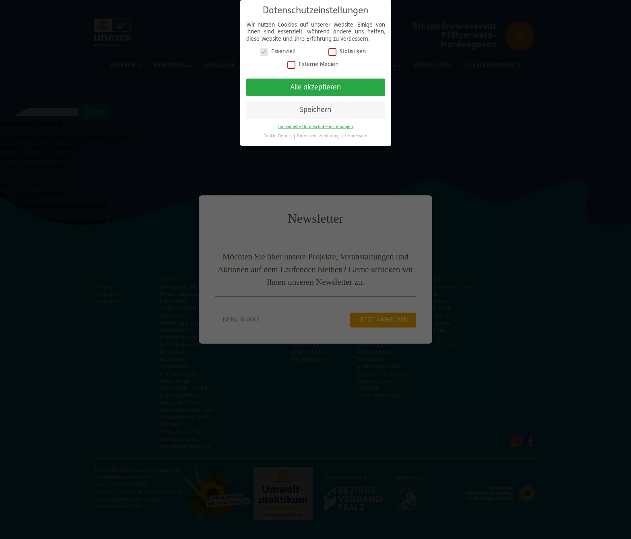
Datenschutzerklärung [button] (319, 131)
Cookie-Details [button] (278, 131)
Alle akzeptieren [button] (315, 82)
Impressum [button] (356, 131)
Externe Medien (312, 60)
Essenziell (278, 47)
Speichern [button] (315, 105)
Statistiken (347, 47)
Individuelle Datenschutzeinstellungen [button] (315, 122)
